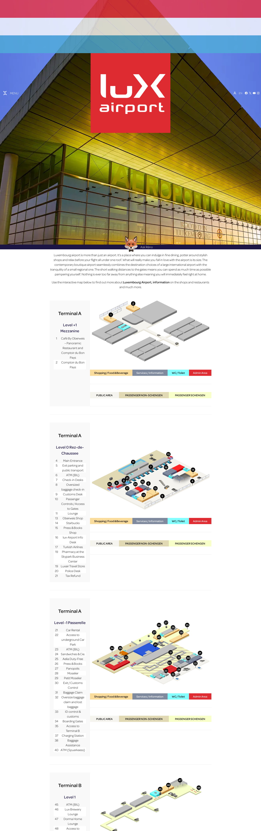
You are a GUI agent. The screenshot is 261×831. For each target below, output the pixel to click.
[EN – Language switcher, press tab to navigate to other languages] (240, 84)
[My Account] (234, 84)
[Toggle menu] (10, 84)
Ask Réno (137, 229)
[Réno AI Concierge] (130, 226)
